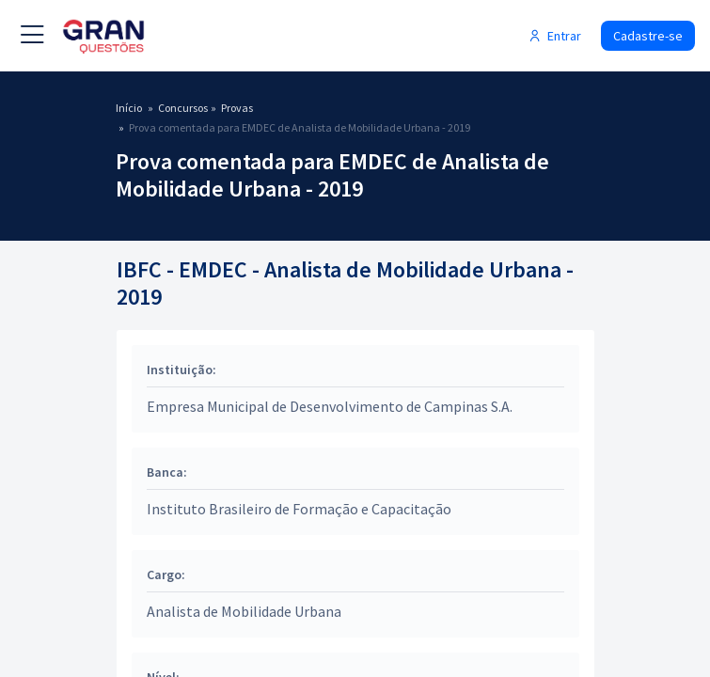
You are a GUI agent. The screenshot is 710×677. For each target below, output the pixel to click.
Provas (237, 108)
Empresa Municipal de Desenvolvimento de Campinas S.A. (330, 406)
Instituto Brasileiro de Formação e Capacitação (299, 508)
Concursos (183, 108)
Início (129, 108)
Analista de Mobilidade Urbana (244, 611)
